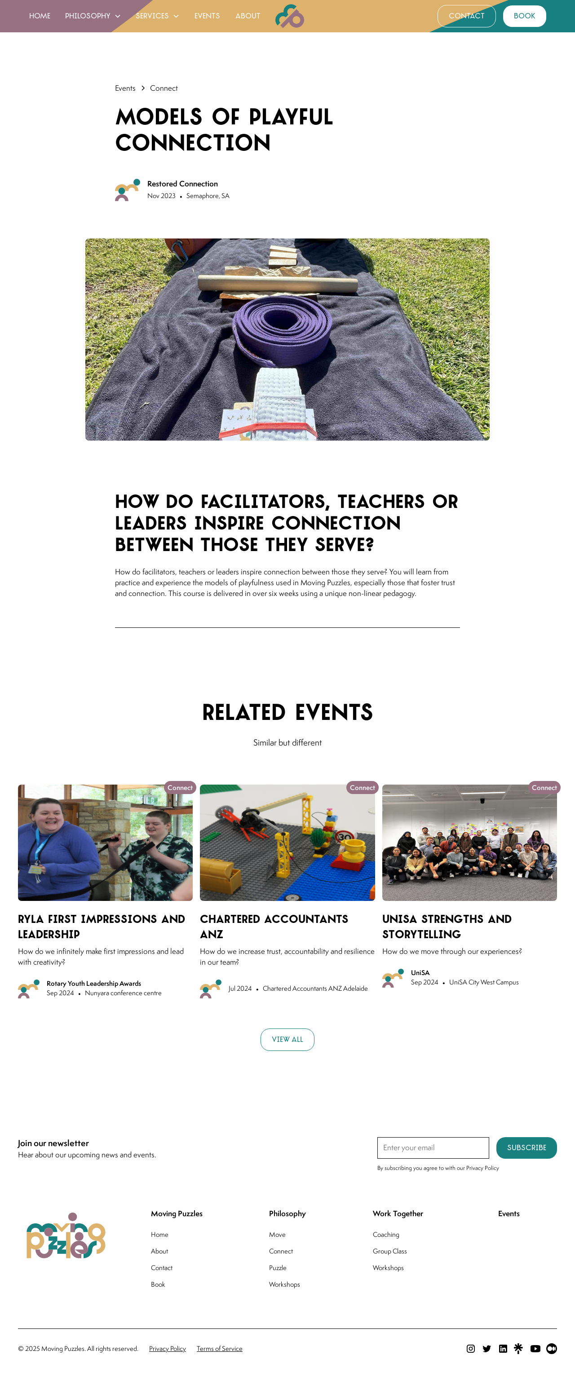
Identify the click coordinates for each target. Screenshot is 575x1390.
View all (287, 1039)
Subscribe (526, 1147)
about (248, 16)
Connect (281, 1251)
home (39, 16)
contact (467, 16)
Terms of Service (220, 1348)
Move (277, 1234)
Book (158, 1284)
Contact (161, 1267)
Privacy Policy (167, 1348)
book (524, 16)
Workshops (284, 1284)
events (207, 16)
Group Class (390, 1251)
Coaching (386, 1234)
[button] (93, 16)
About (159, 1251)
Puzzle (278, 1267)
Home (159, 1234)
